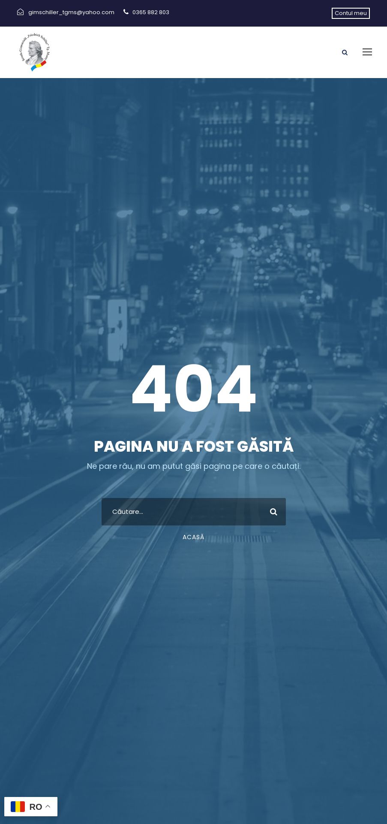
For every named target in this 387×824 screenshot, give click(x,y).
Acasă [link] (193, 537)
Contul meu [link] (351, 13)
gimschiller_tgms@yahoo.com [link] (71, 12)
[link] (34, 52)
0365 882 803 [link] (150, 12)
